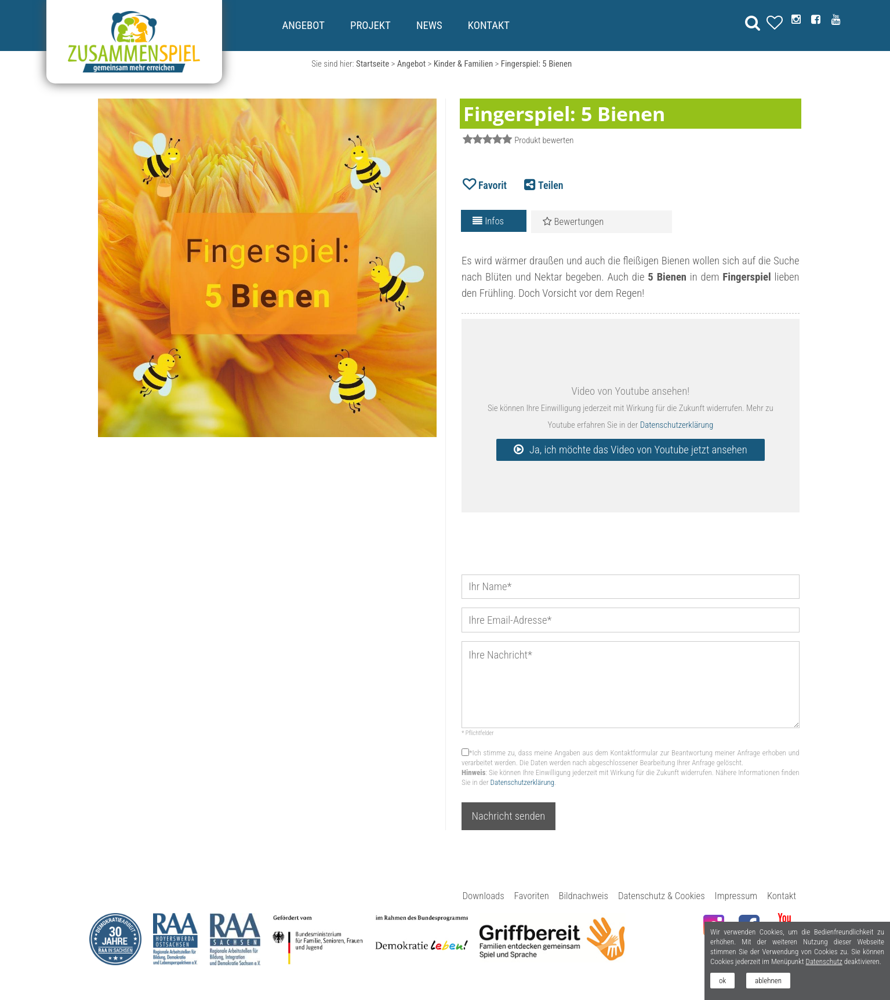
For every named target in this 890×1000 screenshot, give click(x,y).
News (429, 25)
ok (722, 980)
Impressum (736, 895)
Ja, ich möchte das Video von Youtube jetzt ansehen (638, 449)
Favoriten (531, 895)
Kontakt (489, 25)
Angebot (303, 25)
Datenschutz (823, 961)
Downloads (483, 895)
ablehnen (768, 980)
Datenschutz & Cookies (661, 895)
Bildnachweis (584, 895)
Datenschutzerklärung (676, 425)
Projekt (370, 25)
